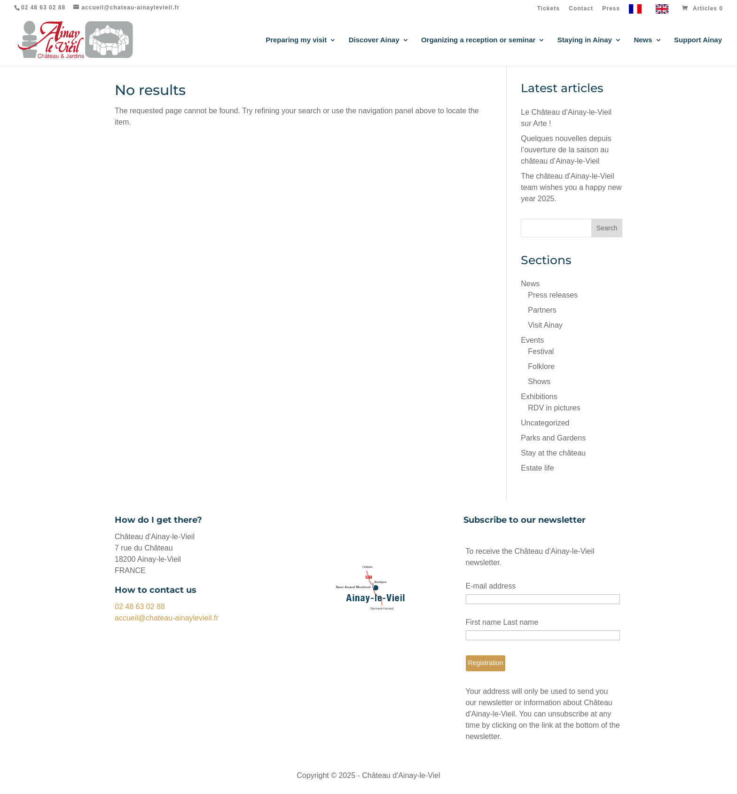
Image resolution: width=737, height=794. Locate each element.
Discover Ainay (374, 40)
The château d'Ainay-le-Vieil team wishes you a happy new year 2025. (571, 187)
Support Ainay (698, 40)
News (643, 40)
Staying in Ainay (584, 40)
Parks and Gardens (553, 438)
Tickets (548, 9)
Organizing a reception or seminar (478, 40)
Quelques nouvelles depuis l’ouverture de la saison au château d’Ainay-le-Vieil (566, 149)
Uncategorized (545, 423)
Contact (581, 9)
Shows (539, 381)
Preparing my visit (296, 40)
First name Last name (502, 622)
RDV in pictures (554, 408)
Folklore (541, 366)
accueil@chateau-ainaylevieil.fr (167, 618)
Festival (541, 351)
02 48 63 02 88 (140, 607)
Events (532, 340)
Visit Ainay (545, 325)
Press (611, 9)
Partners (542, 310)
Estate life (537, 468)
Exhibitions (539, 397)
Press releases (553, 295)
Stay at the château (553, 453)
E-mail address (491, 586)
